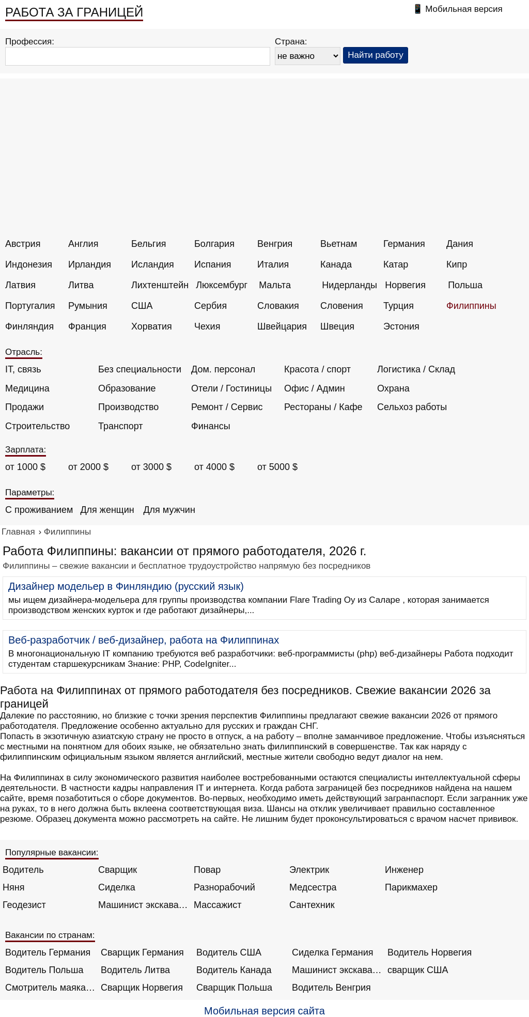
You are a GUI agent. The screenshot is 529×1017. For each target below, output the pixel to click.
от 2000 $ (88, 467)
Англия (83, 244)
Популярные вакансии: (52, 852)
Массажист (218, 905)
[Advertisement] (266, 161)
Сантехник (312, 905)
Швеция (337, 326)
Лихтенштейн (160, 285)
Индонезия (28, 264)
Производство (128, 407)
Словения (341, 306)
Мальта (275, 285)
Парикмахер (411, 887)
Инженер (404, 870)
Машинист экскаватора (143, 905)
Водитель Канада (233, 970)
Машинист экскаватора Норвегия (337, 970)
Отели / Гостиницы (231, 388)
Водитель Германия (47, 952)
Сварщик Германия (142, 952)
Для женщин (107, 510)
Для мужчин (169, 510)
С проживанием (39, 510)
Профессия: (29, 41)
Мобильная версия (464, 9)
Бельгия (148, 244)
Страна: (291, 41)
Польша (465, 285)
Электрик (309, 870)
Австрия (22, 244)
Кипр (456, 264)
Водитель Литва (135, 970)
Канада (336, 264)
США (142, 306)
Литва (81, 285)
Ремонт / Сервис (226, 407)
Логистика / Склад (416, 369)
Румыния (87, 306)
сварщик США (417, 970)
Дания (459, 244)
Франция (87, 326)
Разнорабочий (224, 887)
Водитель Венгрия (331, 987)
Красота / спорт (317, 369)
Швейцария (282, 326)
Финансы (210, 426)
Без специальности (139, 369)
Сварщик (117, 870)
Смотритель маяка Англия (50, 987)
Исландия (152, 264)
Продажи (24, 407)
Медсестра (313, 887)
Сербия (210, 306)
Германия (404, 244)
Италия (273, 264)
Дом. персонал (223, 369)
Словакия (278, 306)
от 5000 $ (277, 467)
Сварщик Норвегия (142, 987)
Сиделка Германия (332, 952)
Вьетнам (338, 244)
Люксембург (221, 285)
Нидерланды (349, 285)
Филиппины (471, 306)
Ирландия (89, 264)
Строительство (37, 426)
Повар (207, 870)
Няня (13, 887)
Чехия (207, 326)
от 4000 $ (214, 467)
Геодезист (24, 905)
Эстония (401, 326)
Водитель (23, 870)
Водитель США (228, 952)
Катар (395, 264)
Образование (127, 388)
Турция (398, 306)
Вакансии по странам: (50, 935)
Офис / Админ (314, 388)
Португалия (30, 306)
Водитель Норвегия (429, 952)
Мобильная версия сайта (264, 1010)
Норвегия (405, 285)
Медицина (27, 388)
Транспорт (120, 426)
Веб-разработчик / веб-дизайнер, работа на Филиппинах (143, 640)
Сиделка (116, 887)
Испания (212, 264)
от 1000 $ (25, 467)
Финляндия (29, 326)
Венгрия (274, 244)
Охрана (393, 388)
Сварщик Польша (234, 987)
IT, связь (23, 369)
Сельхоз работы (412, 407)
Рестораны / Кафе (323, 407)
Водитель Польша (44, 970)
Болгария (214, 244)
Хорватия (151, 326)
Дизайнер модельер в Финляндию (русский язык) (126, 586)
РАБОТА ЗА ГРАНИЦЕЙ (74, 12)
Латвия (20, 285)
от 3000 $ (151, 467)
